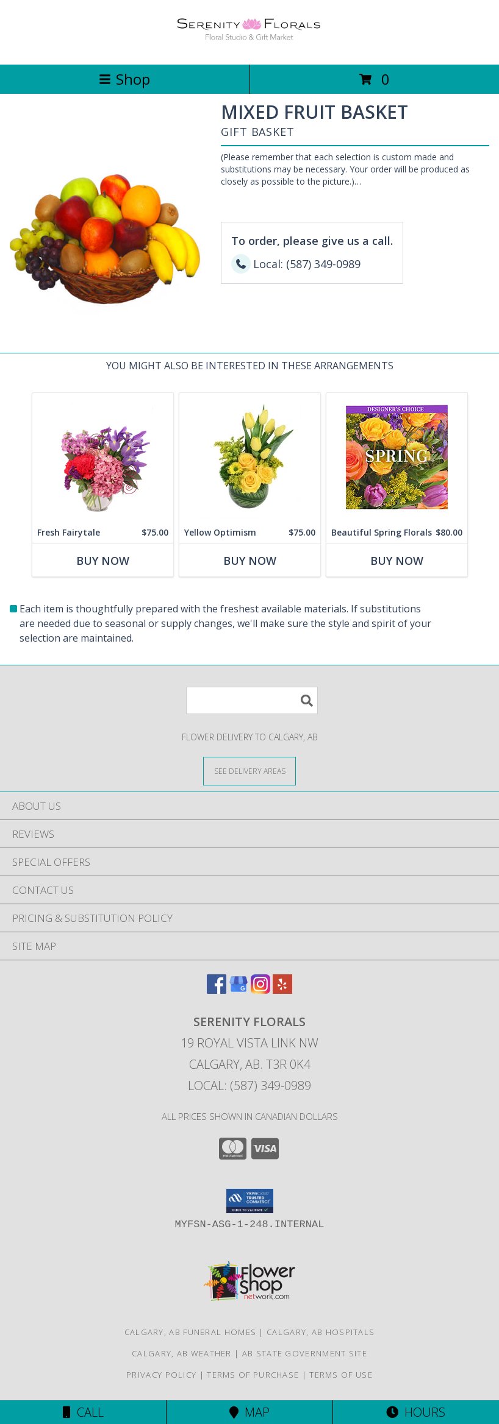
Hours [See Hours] (415, 1412)
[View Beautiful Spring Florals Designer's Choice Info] (396, 457)
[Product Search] (252, 700)
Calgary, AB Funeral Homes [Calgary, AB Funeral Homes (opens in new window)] (190, 1332)
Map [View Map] (249, 1412)
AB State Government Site (304, 1353)
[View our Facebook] (216, 990)
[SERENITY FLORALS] (249, 46)
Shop (124, 79)
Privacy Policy (161, 1374)
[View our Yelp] (282, 990)
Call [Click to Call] (83, 1412)
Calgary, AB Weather (182, 1353)
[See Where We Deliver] (249, 770)
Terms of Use (341, 1374)
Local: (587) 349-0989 (249, 1085)
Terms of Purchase (253, 1374)
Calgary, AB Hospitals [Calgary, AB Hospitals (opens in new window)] (321, 1332)
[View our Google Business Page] (238, 990)
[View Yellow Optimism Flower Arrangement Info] (249, 457)
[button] (249, 1201)
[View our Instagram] (260, 990)
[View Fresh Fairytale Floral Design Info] (102, 457)
